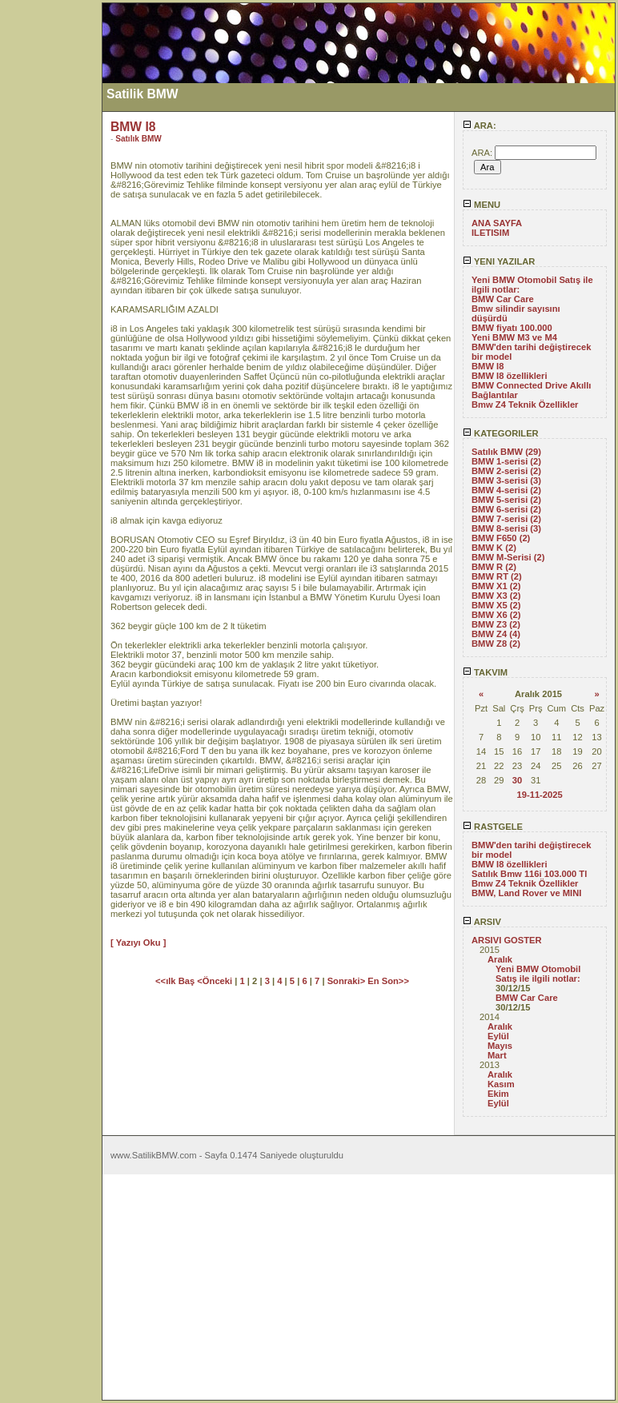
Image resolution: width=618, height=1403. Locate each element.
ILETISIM (490, 232)
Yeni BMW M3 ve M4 (514, 337)
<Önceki (216, 981)
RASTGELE (493, 826)
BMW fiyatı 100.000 (512, 328)
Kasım (501, 1084)
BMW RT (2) (497, 576)
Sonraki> (347, 981)
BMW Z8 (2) (496, 643)
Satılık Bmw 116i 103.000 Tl (529, 874)
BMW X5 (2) (496, 605)
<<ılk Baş (176, 981)
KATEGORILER (501, 433)
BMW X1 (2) (496, 586)
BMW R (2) (494, 567)
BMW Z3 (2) (496, 624)
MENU (481, 204)
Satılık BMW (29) (506, 451)
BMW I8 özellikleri (510, 376)
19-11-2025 (539, 794)
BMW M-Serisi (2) (508, 557)
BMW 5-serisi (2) (506, 499)
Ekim (498, 1093)
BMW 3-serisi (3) (506, 480)
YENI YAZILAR (499, 261)
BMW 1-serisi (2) (506, 461)
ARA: (479, 125)
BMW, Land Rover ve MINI (526, 893)
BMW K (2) (494, 547)
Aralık (500, 959)
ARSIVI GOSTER (507, 940)
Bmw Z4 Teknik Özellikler (525, 404)
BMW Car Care (503, 299)
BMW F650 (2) (501, 538)
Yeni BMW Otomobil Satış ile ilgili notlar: (538, 973)
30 (517, 780)
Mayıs (500, 1045)
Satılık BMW (138, 138)
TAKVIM (485, 672)
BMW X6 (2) (496, 615)
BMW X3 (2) (496, 595)
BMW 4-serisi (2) (506, 490)
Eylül (498, 1036)
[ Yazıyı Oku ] (138, 942)
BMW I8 (488, 366)
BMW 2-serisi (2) (506, 471)
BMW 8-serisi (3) (506, 528)
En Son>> (388, 981)
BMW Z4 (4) (496, 634)
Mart (497, 1055)
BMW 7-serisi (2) (506, 519)
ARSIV (482, 922)
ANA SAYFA (497, 223)
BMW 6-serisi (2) (506, 509)
